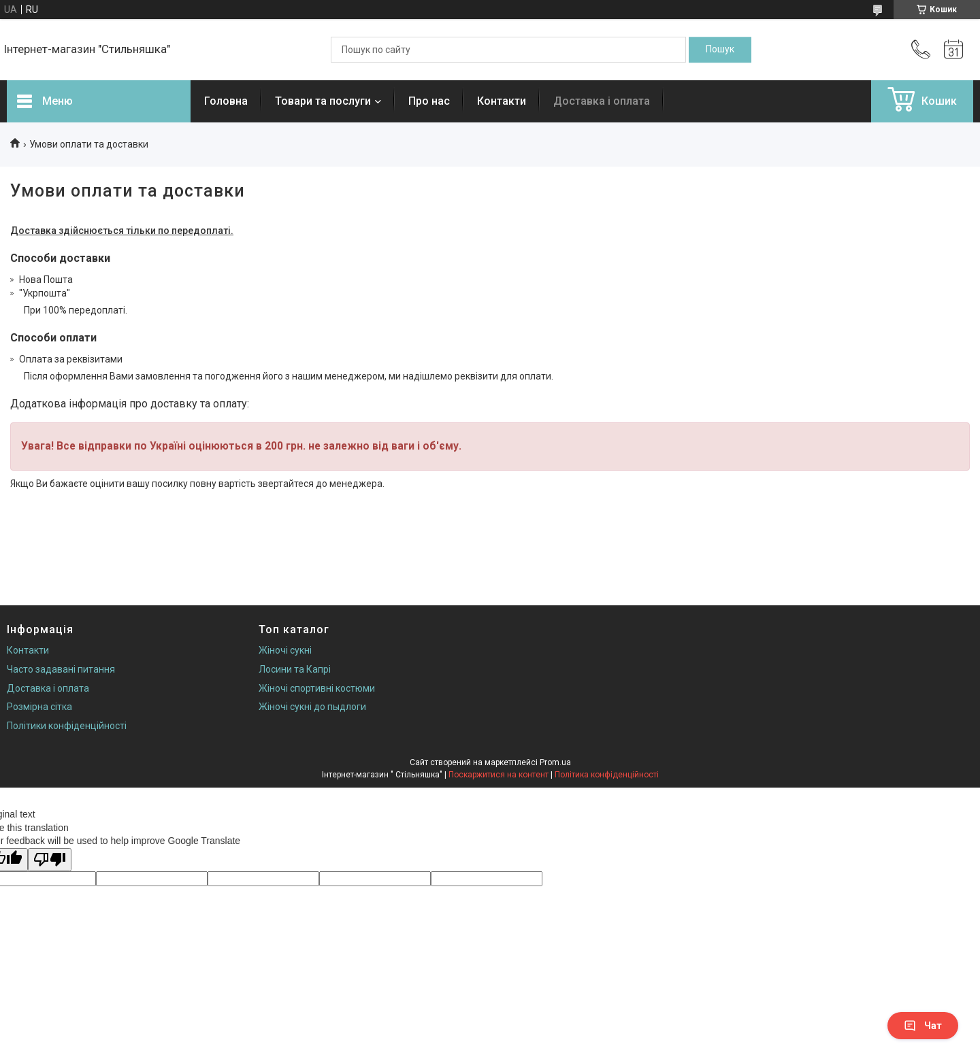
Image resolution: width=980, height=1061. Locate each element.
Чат (923, 1026)
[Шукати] (720, 50)
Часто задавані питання (61, 669)
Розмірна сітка (39, 706)
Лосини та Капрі (295, 669)
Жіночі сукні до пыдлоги (312, 706)
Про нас (429, 101)
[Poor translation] (49, 860)
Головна (226, 101)
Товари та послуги (323, 101)
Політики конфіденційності (67, 725)
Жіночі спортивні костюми (317, 688)
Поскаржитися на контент (498, 774)
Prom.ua (555, 762)
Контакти (501, 101)
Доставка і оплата (601, 101)
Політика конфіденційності (607, 774)
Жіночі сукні (285, 650)
